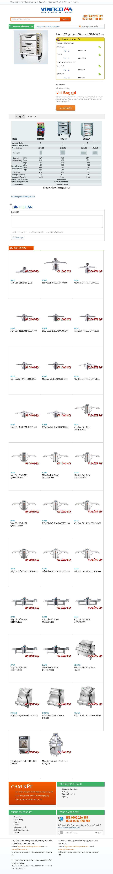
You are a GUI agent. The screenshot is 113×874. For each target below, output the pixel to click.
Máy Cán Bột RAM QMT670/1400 (19, 476)
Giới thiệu (17, 817)
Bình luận (32, 116)
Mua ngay (66, 108)
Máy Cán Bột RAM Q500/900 (86, 283)
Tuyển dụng (18, 820)
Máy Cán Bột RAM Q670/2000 (55, 427)
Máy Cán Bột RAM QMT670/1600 (50, 476)
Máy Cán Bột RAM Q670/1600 (87, 379)
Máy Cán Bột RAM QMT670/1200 (82, 428)
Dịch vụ (67, 2)
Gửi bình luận (18, 238)
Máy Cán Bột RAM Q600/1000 (23, 331)
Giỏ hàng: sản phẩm (88, 26)
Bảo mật (42, 2)
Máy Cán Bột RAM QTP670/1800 (19, 668)
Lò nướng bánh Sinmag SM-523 (23, 197)
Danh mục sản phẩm (19, 26)
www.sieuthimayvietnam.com (69, 828)
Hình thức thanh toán (28, 2)
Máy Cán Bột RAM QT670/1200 (56, 523)
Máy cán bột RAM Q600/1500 (54, 379)
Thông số (20, 116)
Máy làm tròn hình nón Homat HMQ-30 (54, 762)
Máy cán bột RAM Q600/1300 (86, 331)
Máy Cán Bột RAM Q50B (22, 283)
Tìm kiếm (65, 19)
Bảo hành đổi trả (55, 2)
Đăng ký (98, 832)
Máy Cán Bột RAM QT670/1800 (55, 571)
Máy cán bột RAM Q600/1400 (23, 379)
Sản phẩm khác (20, 248)
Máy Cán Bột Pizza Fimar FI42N (24, 715)
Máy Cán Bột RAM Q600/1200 (55, 331)
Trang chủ (14, 2)
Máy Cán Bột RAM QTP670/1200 (18, 620)
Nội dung (15, 212)
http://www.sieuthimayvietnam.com (30, 846)
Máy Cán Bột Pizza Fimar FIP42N (53, 716)
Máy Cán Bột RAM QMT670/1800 (82, 476)
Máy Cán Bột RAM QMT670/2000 (18, 524)
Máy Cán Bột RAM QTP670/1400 (50, 620)
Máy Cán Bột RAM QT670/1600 (24, 571)
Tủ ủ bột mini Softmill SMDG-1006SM (24, 762)
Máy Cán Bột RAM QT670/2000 (87, 571)
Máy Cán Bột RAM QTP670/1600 (82, 620)
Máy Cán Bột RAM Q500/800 (54, 283)
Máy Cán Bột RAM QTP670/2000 (50, 668)
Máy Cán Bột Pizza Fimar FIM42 (85, 668)
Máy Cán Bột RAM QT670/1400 (87, 523)
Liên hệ (75, 2)
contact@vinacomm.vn (19, 849)
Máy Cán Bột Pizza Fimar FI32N (87, 715)
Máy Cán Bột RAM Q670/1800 (23, 427)
